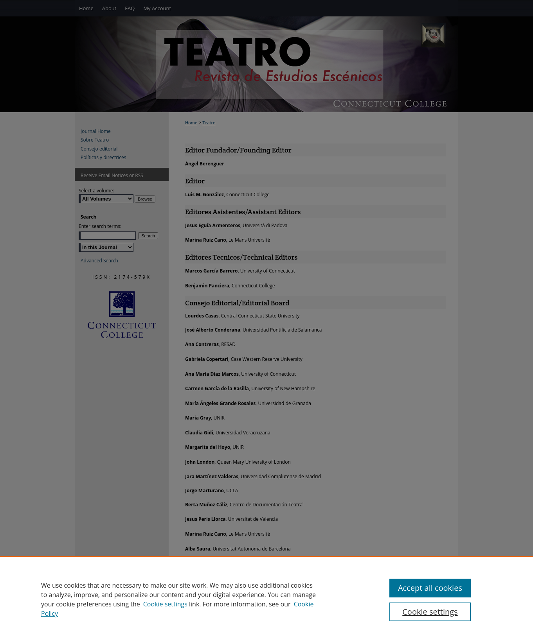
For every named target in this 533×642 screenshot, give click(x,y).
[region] (266, 599)
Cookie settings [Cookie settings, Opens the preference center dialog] (429, 611)
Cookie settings (165, 604)
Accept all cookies (430, 588)
